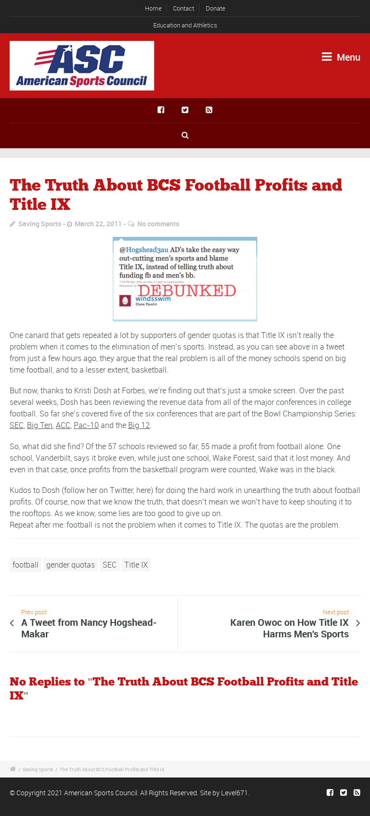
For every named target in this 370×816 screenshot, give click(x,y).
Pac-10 (86, 425)
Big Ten (40, 425)
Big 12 (139, 425)
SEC (17, 425)
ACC (63, 425)
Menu (341, 57)
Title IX (136, 564)
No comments (158, 223)
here (143, 490)
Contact (183, 8)
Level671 (234, 792)
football (26, 564)
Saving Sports (39, 223)
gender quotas (70, 564)
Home (153, 8)
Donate (215, 8)
